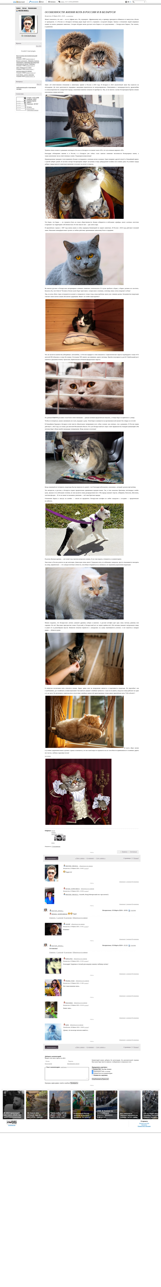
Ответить (122, 881)
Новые (136, 858)
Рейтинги (53, 1)
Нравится (124, 851)
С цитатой (129, 881)
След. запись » (100, 858)
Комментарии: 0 (30, 59)
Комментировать (51, 858)
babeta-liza (69, 959)
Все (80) (38, 46)
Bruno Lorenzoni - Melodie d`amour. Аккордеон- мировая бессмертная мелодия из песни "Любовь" (27, 62)
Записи (18, 8)
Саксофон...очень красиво (25, 75)
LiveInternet (19, 2)
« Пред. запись (80, 858)
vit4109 (68, 924)
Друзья (24, 8)
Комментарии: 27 (31, 73)
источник (48, 756)
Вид (129, 2)
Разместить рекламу (144, 1126)
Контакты (144, 1124)
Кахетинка (69, 1003)
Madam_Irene (70, 981)
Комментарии (32, 8)
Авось (62, 1)
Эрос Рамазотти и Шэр (23, 67)
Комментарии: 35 (30, 76)
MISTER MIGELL (17, 11)
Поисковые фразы (32, 110)
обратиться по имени (86, 866)
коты (53, 843)
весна (53, 830)
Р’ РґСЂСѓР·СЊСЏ (30, 36)
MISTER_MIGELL (57, 834)
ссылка (86, 868)
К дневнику (90, 858)
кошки (54, 832)
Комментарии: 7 (29, 69)
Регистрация (34, 1)
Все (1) (39, 84)
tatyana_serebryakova (73, 889)
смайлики (63, 1067)
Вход (42, 1)
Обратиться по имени (80, 918)
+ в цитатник (69, 16)
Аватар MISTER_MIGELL (28, 24)
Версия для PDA (144, 1123)
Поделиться (133, 851)
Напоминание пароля (73, 1063)
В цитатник (135, 881)
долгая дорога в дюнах (24, 71)
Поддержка (126, 2)
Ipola (67, 1025)
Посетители (30, 109)
